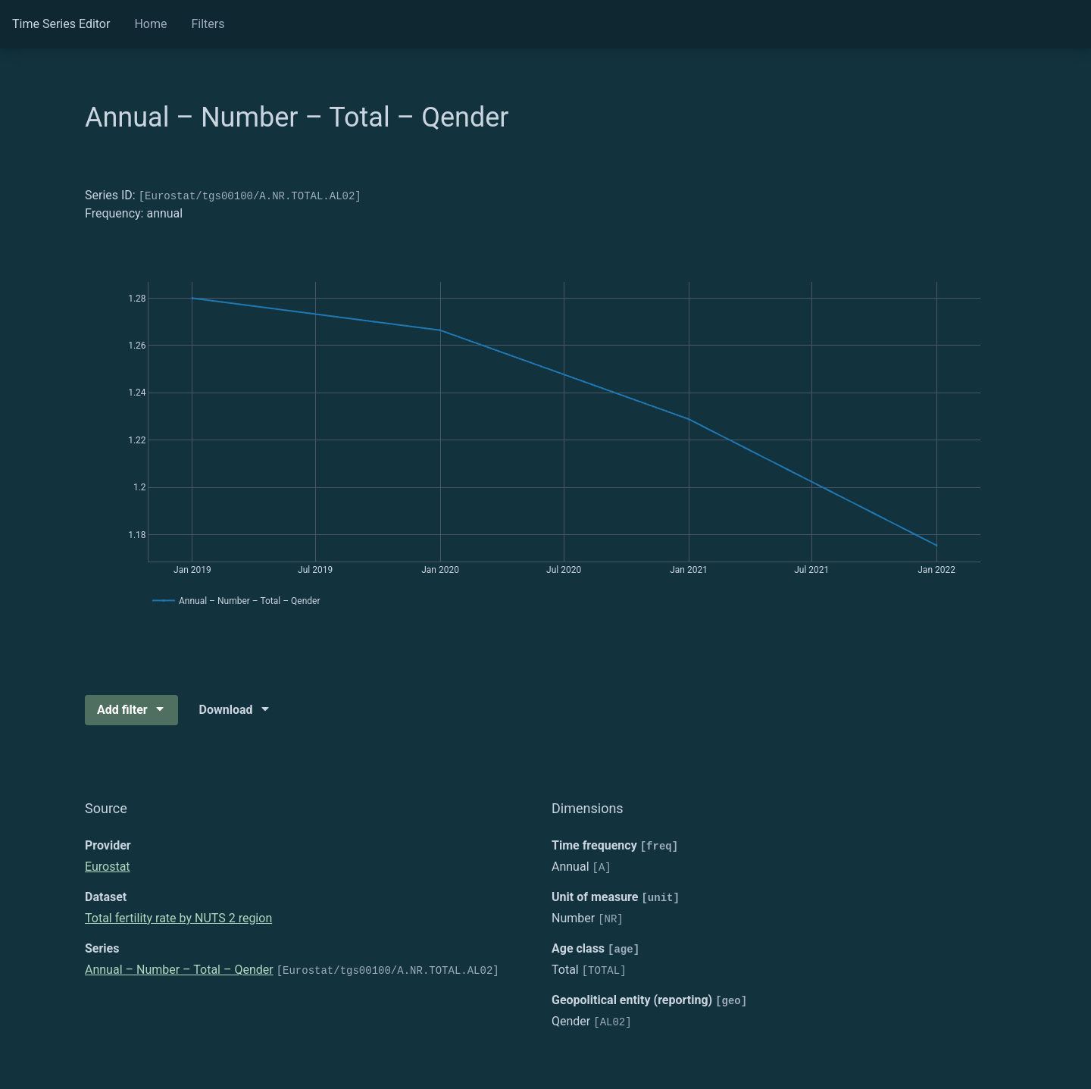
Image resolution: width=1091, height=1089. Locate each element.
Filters (207, 24)
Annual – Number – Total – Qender (179, 969)
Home (150, 24)
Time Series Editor (61, 24)
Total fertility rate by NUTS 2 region (178, 918)
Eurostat (107, 866)
